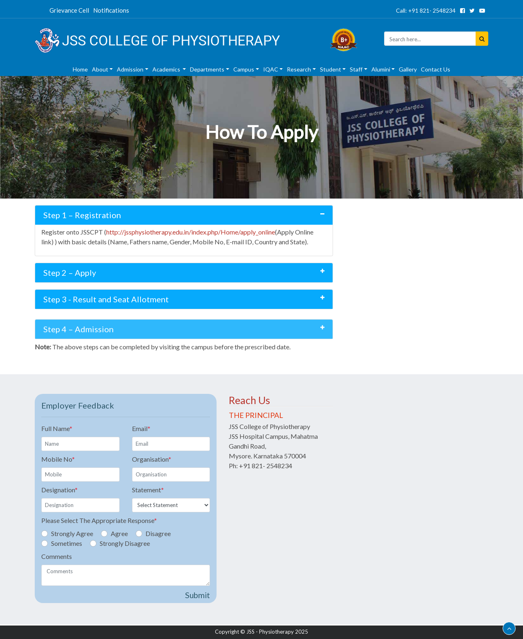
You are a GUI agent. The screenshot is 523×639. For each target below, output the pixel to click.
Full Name (56, 428)
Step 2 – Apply (69, 272)
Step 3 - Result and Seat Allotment (106, 299)
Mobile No (58, 459)
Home (80, 69)
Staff (356, 69)
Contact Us (435, 69)
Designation (59, 490)
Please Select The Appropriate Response (99, 520)
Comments (56, 556)
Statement (148, 490)
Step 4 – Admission (78, 339)
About (100, 69)
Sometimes (66, 543)
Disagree (158, 533)
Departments (207, 69)
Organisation (151, 459)
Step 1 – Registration (82, 215)
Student (330, 69)
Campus (243, 69)
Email (141, 428)
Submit (197, 595)
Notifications (111, 10)
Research (299, 69)
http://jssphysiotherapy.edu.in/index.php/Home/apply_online (190, 232)
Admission (130, 69)
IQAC (270, 69)
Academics (166, 69)
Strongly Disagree (125, 543)
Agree (119, 533)
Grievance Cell (69, 10)
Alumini (380, 69)
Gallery (408, 69)
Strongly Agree (72, 533)
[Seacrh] (430, 38)
